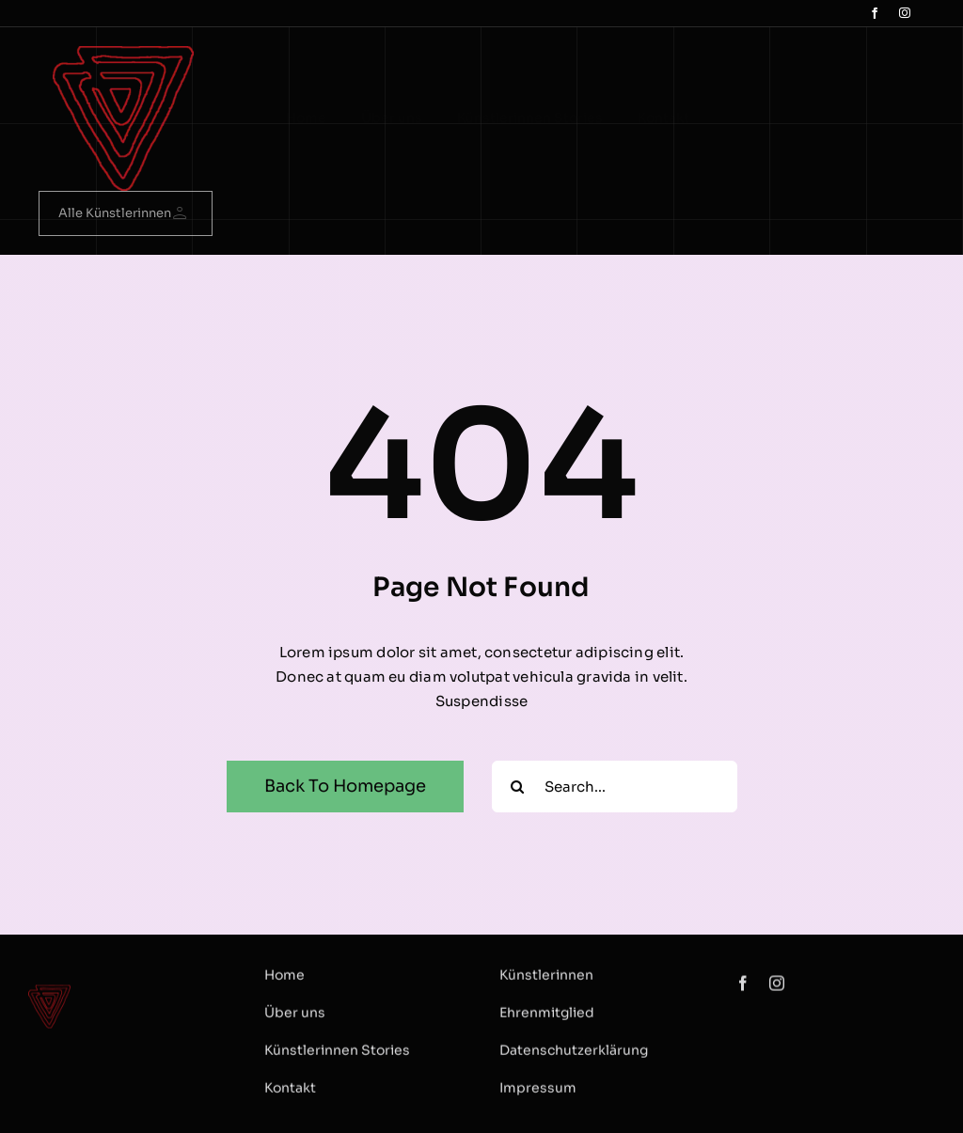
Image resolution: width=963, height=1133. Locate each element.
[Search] (518, 786)
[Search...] (614, 786)
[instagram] (904, 13)
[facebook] (874, 13)
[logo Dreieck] (123, 53)
